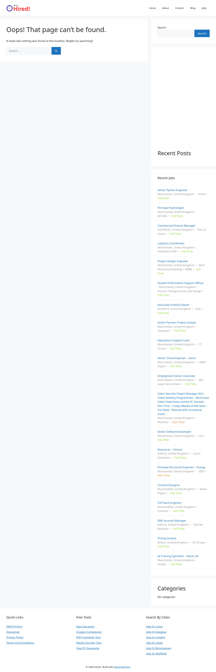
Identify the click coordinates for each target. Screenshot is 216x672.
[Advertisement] (181, 101)
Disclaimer (13, 632)
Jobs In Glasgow (156, 632)
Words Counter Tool (88, 643)
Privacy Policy (14, 637)
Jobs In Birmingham (158, 648)
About (165, 8)
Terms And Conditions (20, 643)
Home (152, 8)
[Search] (56, 51)
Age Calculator (85, 626)
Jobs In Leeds (154, 643)
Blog (192, 8)
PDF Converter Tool (88, 637)
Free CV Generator (87, 648)
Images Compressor (89, 632)
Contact (179, 8)
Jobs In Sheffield (156, 653)
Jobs (204, 8)
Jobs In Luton (154, 626)
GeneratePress (122, 666)
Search (162, 27)
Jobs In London (155, 637)
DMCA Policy (14, 626)
